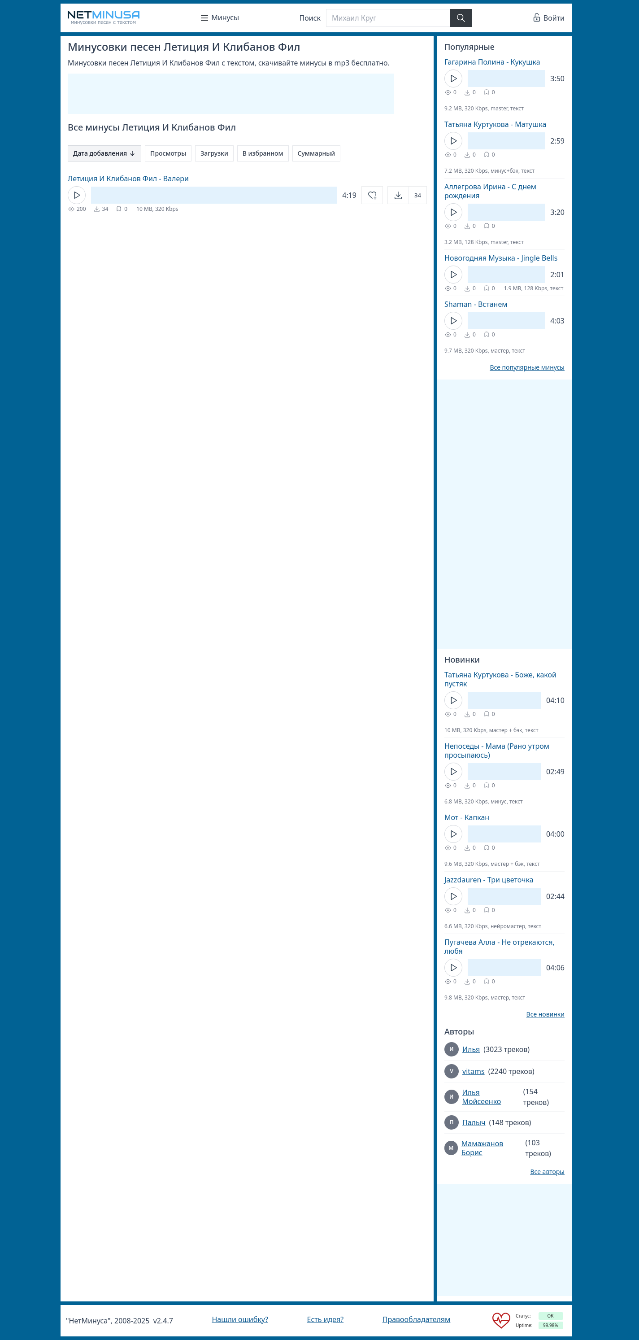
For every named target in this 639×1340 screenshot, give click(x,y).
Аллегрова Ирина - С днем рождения (490, 191)
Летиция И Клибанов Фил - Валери (128, 178)
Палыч (474, 1122)
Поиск (310, 18)
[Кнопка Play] (77, 195)
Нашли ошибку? (240, 1319)
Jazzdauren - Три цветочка (489, 879)
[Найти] (461, 18)
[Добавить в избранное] (372, 195)
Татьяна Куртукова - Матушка (495, 124)
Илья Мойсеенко (481, 1097)
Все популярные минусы (527, 367)
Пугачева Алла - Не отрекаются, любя (499, 947)
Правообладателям (417, 1319)
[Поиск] (388, 18)
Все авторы (547, 1172)
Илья (471, 1049)
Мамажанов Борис (482, 1148)
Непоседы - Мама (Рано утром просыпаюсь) (496, 750)
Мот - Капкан (466, 817)
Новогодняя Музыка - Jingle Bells (500, 257)
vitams (473, 1071)
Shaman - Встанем (476, 304)
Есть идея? (325, 1319)
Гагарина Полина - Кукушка (492, 61)
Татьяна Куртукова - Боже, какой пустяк (500, 679)
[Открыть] (407, 195)
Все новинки (545, 1014)
